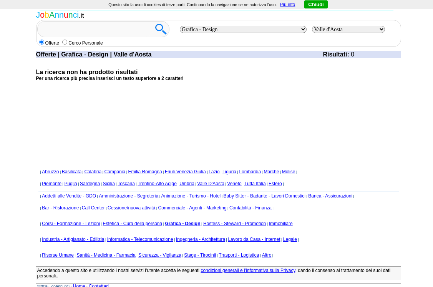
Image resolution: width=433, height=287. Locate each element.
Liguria (229, 161)
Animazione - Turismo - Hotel (191, 185)
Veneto (234, 173)
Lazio (214, 161)
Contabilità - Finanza (250, 197)
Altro (267, 244)
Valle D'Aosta (210, 173)
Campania (114, 161)
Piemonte (51, 173)
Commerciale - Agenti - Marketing (192, 197)
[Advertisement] (176, 105)
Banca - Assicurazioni (330, 185)
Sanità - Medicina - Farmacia (105, 244)
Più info (287, 4)
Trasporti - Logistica (239, 244)
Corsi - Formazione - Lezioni (71, 213)
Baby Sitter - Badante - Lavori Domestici (264, 185)
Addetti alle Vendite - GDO (69, 185)
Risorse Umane (58, 244)
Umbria (186, 173)
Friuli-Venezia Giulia (185, 161)
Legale (290, 229)
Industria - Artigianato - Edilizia (73, 229)
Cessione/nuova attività (131, 197)
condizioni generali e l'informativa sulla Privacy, (249, 260)
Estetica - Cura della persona (132, 213)
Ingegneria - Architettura (200, 229)
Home (79, 276)
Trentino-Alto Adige (157, 173)
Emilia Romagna (145, 161)
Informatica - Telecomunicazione (140, 229)
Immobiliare (281, 213)
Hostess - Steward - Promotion (234, 213)
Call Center (93, 197)
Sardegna (90, 173)
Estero (275, 173)
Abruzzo (50, 161)
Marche (271, 161)
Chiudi (316, 4)
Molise (288, 161)
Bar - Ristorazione (60, 197)
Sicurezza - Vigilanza (159, 244)
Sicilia (108, 173)
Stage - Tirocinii (200, 244)
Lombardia (250, 161)
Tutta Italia (255, 173)
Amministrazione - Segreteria (128, 185)
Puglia (70, 173)
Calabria (92, 161)
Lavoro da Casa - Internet (254, 229)
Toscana (126, 173)
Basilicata (71, 161)
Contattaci (99, 276)
